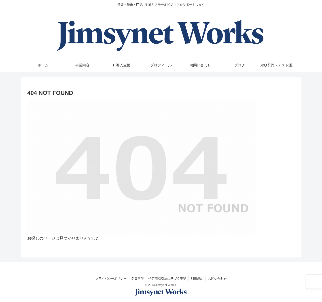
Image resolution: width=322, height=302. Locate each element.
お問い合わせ (217, 278)
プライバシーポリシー (111, 278)
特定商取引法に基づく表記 (167, 278)
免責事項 (137, 278)
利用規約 (197, 278)
